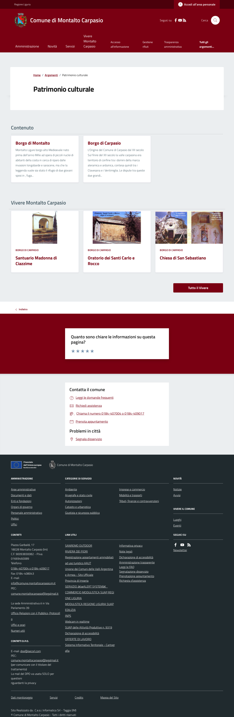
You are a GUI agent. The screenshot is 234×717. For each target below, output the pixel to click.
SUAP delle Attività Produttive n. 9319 (88, 627)
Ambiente (71, 489)
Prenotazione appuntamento (136, 576)
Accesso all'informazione (120, 44)
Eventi (177, 525)
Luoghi (177, 519)
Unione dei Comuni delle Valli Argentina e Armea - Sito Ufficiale (89, 572)
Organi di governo (21, 507)
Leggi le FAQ (126, 567)
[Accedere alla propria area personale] (197, 4)
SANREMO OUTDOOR (78, 545)
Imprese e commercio (132, 489)
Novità (52, 46)
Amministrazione (27, 46)
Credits (79, 697)
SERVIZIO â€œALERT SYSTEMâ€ (86, 586)
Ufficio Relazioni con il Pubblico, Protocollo (35, 616)
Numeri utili (18, 630)
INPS (68, 615)
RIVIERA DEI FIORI (76, 551)
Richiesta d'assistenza (132, 580)
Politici (15, 518)
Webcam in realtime (77, 621)
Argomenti (51, 75)
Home (37, 75)
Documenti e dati (21, 495)
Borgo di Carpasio (27, 250)
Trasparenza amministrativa (173, 44)
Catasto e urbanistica (78, 507)
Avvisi (176, 495)
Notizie (177, 489)
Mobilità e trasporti (130, 495)
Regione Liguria (22, 4)
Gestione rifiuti (148, 44)
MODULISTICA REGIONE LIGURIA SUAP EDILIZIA (89, 607)
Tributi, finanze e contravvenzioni (139, 501)
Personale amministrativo (26, 512)
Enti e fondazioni (21, 501)
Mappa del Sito (109, 697)
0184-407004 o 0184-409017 (30, 568)
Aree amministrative (23, 489)
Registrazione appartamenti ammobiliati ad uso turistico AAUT (89, 560)
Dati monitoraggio (22, 697)
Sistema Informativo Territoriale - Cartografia (90, 648)
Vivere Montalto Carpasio (90, 41)
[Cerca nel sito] (214, 20)
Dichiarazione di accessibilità (82, 633)
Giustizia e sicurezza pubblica (82, 512)
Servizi (70, 46)
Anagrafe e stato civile (78, 495)
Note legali (125, 551)
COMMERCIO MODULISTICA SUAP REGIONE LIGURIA (89, 595)
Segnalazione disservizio (133, 571)
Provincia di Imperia (76, 580)
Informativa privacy (131, 545)
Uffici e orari (18, 625)
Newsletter (180, 550)
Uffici (14, 524)
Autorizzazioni (73, 501)
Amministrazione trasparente (137, 562)
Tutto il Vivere (198, 287)
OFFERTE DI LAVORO (78, 639)
